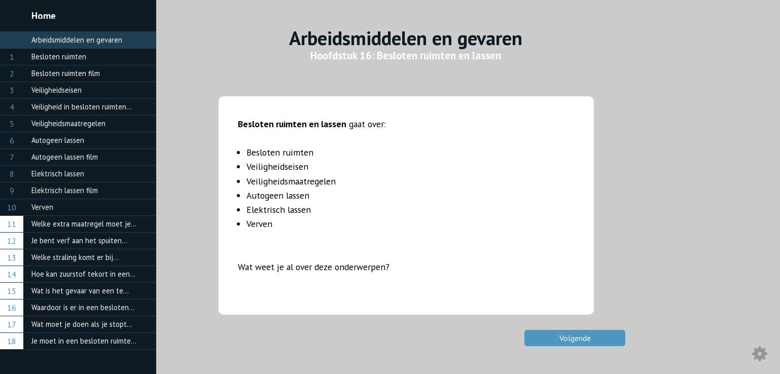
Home (43, 16)
